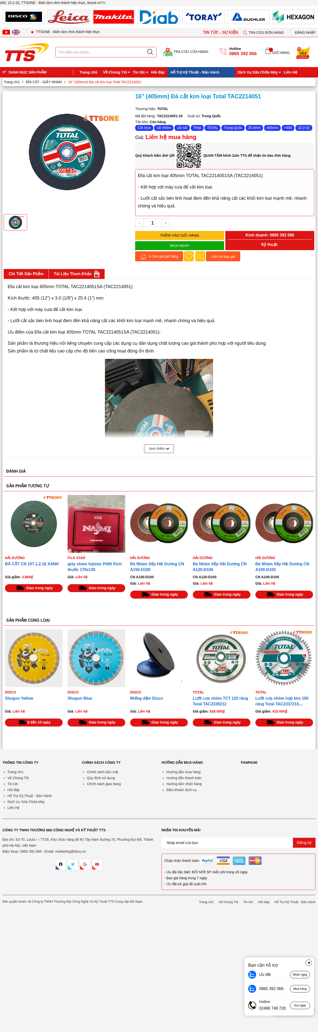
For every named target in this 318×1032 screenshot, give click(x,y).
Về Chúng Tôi (115, 72)
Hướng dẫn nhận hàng (183, 784)
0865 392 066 (243, 53)
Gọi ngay (300, 1005)
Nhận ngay (300, 974)
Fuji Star (76, 558)
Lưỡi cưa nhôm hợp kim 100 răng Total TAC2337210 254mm (282, 704)
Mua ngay (179, 245)
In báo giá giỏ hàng (159, 257)
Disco (10, 692)
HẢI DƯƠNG (15, 558)
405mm (272, 128)
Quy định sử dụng (101, 778)
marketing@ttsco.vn (70, 851)
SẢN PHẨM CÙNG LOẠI (28, 620)
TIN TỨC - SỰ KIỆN (221, 32)
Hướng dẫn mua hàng (183, 772)
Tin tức (139, 72)
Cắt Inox (144, 128)
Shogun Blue (80, 698)
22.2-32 (304, 128)
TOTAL (212, 128)
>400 (288, 128)
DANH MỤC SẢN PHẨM (27, 72)
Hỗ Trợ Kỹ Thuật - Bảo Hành (194, 72)
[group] (67, 152)
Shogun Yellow (19, 698)
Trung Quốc (233, 128)
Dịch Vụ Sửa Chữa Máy (258, 72)
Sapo (139, 901)
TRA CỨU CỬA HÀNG (185, 52)
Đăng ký (304, 843)
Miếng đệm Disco (146, 698)
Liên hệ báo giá (223, 257)
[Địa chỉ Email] (238, 843)
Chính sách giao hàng (104, 784)
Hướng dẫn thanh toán (183, 778)
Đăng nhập (305, 33)
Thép (197, 128)
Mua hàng (300, 989)
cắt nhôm (164, 128)
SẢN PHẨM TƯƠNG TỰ (27, 486)
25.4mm (254, 128)
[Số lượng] (152, 223)
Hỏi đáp (157, 72)
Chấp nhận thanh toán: (182, 861)
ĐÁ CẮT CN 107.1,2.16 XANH (32, 564)
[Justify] (150, 52)
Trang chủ (88, 72)
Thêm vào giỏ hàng (179, 235)
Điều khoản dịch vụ (181, 790)
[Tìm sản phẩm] (106, 52)
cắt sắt (182, 128)
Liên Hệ (290, 72)
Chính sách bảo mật (102, 772)
